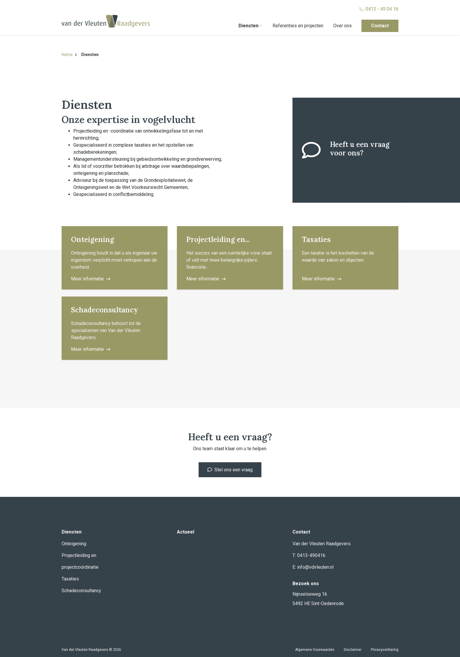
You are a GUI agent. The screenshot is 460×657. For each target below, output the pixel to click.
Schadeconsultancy (81, 590)
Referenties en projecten (298, 25)
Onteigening (74, 543)
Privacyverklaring (384, 650)
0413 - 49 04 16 (378, 9)
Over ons (342, 25)
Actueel (185, 532)
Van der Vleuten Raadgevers (321, 543)
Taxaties (70, 579)
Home (69, 54)
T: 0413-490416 (308, 555)
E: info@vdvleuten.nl (313, 567)
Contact (380, 25)
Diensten (251, 25)
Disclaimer (352, 650)
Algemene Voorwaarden (314, 650)
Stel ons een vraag (230, 470)
